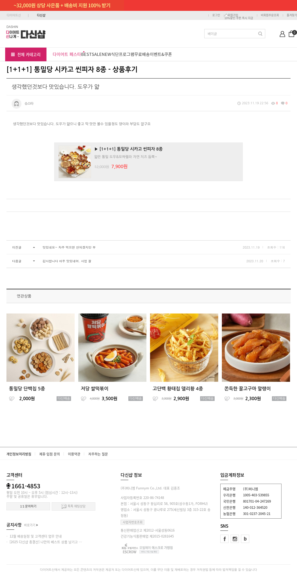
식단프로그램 (122, 54)
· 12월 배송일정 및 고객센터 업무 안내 (34, 536)
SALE (97, 54)
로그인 (216, 15)
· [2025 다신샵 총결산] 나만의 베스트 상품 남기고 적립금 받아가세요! (56, 541)
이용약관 (74, 453)
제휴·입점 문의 (49, 453)
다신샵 (41, 15)
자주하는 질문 (98, 453)
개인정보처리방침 (18, 453)
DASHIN (12, 26)
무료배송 (142, 54)
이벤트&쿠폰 (161, 54)
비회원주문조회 (270, 15)
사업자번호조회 (133, 522)
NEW (106, 54)
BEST (86, 54)
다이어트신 (14, 15)
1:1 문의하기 (28, 506)
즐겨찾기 (292, 15)
